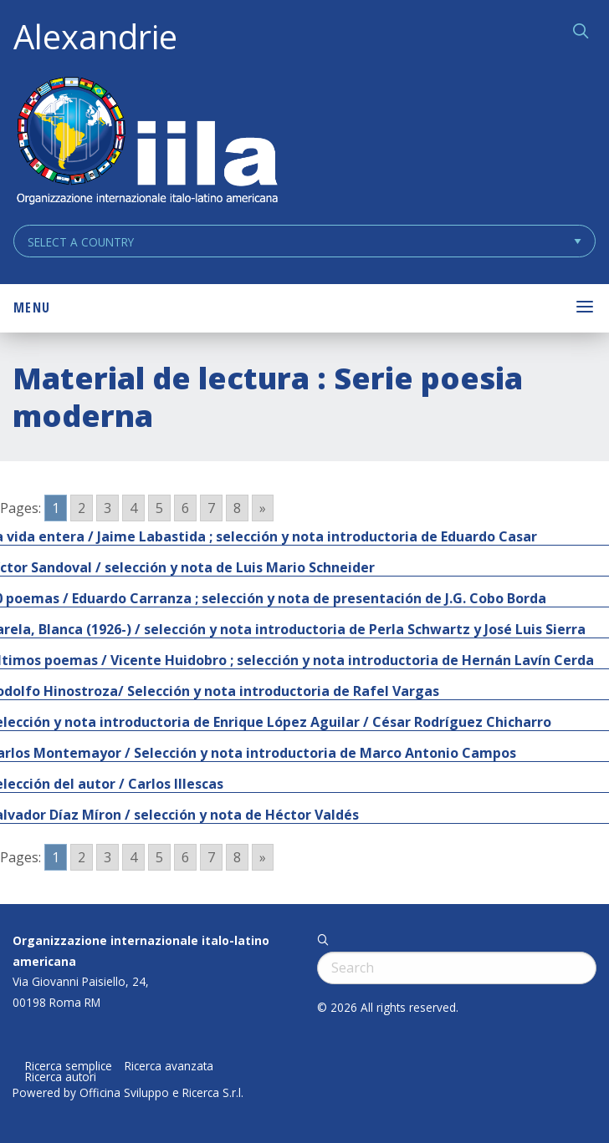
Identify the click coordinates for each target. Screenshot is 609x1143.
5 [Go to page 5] (159, 508)
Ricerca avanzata (169, 1066)
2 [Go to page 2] (81, 508)
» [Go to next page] (262, 508)
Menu (31, 307)
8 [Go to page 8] (237, 508)
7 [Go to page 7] (211, 508)
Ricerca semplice (68, 1066)
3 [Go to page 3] (107, 508)
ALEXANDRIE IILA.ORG (146, 142)
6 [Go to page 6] (185, 508)
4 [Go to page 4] (133, 508)
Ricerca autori (60, 1077)
